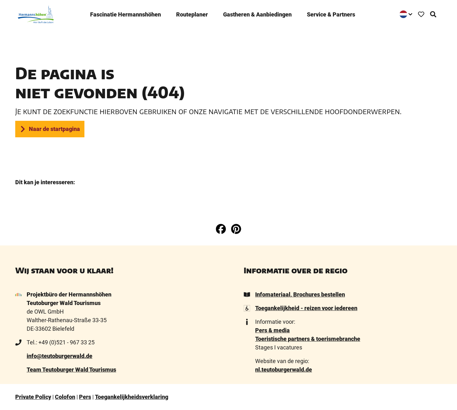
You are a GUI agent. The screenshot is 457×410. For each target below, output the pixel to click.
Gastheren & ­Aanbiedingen (257, 12)
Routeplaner (192, 12)
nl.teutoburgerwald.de (283, 369)
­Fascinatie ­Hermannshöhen (125, 12)
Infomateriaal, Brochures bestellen (300, 294)
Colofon (65, 397)
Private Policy (33, 397)
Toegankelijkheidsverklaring (131, 397)
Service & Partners (331, 12)
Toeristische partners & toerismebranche (307, 338)
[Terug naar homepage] (33, 12)
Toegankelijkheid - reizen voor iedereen (306, 308)
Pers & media (272, 330)
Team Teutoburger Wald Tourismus (71, 369)
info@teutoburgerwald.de (59, 356)
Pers (85, 397)
